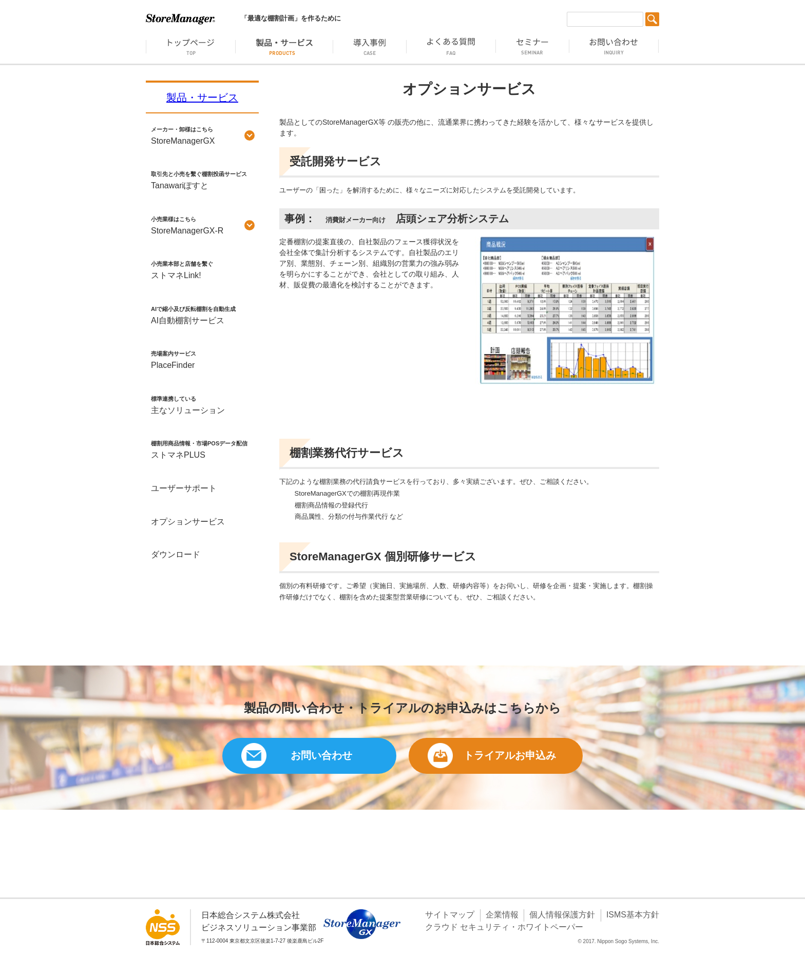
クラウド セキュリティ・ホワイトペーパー (504, 927)
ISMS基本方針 (632, 914)
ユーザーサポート (184, 488)
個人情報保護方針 (562, 914)
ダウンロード (175, 554)
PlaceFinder (202, 358)
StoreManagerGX (203, 134)
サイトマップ (449, 914)
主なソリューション (202, 404)
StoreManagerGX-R (203, 224)
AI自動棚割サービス (202, 314)
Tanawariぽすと (202, 179)
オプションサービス (188, 521)
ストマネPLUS (202, 448)
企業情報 (502, 914)
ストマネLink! (202, 269)
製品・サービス (202, 97)
